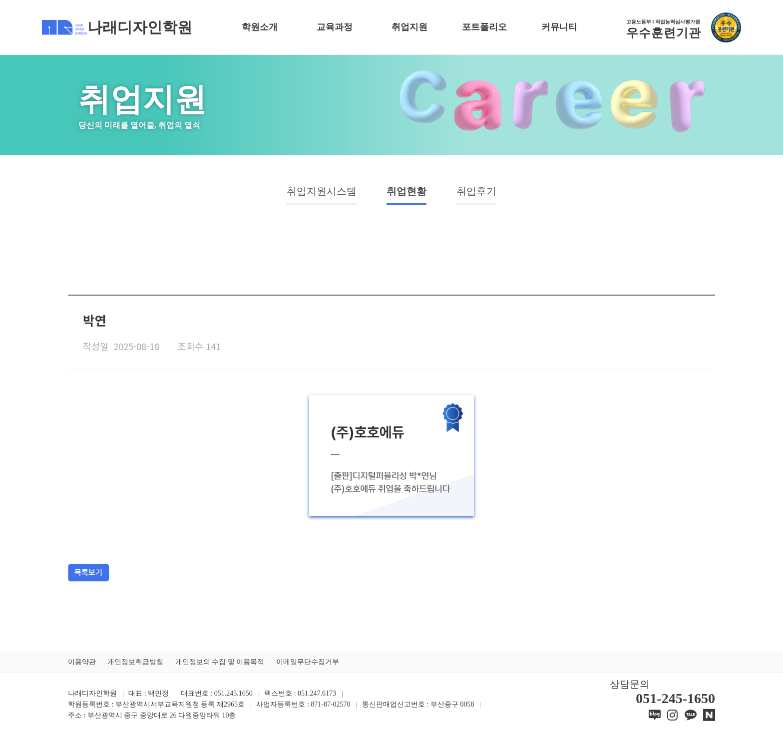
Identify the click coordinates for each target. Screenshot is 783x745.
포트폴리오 (484, 27)
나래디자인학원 (117, 27)
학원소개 (260, 27)
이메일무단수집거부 (307, 666)
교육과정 (335, 27)
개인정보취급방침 (135, 666)
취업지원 (409, 27)
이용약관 (82, 666)
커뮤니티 (559, 27)
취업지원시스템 (309, 193)
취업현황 (411, 193)
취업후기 (493, 193)
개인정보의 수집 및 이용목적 (220, 666)
